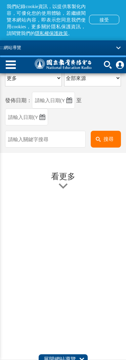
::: (2, 47)
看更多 (63, 181)
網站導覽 (12, 47)
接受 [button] (104, 20)
